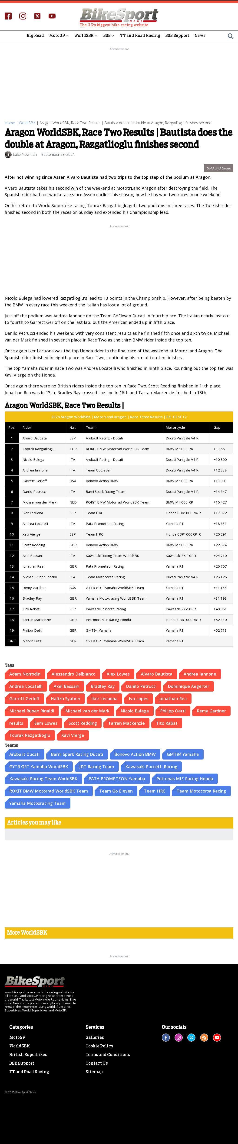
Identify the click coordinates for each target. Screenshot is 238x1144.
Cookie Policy (99, 1046)
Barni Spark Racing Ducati (77, 754)
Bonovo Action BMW (135, 754)
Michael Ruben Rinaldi (31, 711)
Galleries (95, 1038)
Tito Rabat (167, 723)
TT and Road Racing (140, 36)
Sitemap (94, 1072)
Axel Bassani (66, 686)
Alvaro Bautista (156, 674)
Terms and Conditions (108, 1055)
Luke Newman (25, 154)
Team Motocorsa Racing (201, 791)
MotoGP (59, 36)
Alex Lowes (118, 674)
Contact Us (97, 1063)
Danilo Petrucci (141, 686)
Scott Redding (83, 723)
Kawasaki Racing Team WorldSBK (43, 778)
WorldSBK (86, 36)
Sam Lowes (45, 723)
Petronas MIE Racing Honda (184, 778)
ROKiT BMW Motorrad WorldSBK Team (48, 791)
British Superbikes (28, 1055)
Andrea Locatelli (26, 686)
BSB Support (177, 36)
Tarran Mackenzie (126, 723)
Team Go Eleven (116, 791)
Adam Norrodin (24, 674)
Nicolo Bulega (135, 711)
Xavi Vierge (72, 735)
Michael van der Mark (87, 711)
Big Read (35, 36)
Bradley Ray (103, 686)
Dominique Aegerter (188, 686)
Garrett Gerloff (24, 698)
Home (10, 122)
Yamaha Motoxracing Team (37, 803)
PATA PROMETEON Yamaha (117, 778)
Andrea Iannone (200, 674)
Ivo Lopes (138, 698)
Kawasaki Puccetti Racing (151, 766)
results (16, 723)
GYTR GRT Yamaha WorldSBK (38, 766)
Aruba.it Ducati (24, 754)
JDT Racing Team (96, 766)
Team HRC (154, 791)
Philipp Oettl (173, 711)
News (200, 36)
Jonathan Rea (173, 698)
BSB (109, 36)
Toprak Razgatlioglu (29, 735)
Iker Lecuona (104, 698)
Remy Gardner (211, 711)
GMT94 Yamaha (183, 754)
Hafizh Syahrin (65, 698)
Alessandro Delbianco (74, 674)
